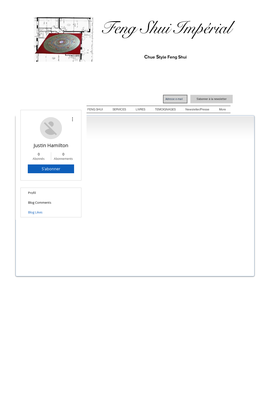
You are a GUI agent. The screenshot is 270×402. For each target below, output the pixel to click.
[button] (95, 109)
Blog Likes (35, 212)
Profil (32, 193)
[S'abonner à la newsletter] (211, 99)
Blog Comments (39, 202)
